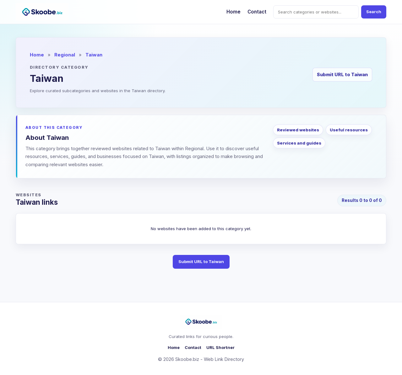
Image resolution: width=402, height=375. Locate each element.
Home (233, 12)
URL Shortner (220, 347)
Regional (64, 55)
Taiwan (93, 55)
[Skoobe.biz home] (42, 12)
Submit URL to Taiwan (342, 74)
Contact (256, 12)
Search (373, 11)
